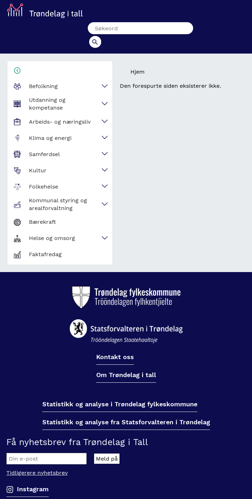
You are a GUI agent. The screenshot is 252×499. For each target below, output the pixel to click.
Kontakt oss (115, 345)
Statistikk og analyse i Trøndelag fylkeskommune (119, 392)
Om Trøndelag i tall (126, 363)
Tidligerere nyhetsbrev (37, 461)
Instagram (33, 477)
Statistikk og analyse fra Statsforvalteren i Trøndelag (126, 410)
